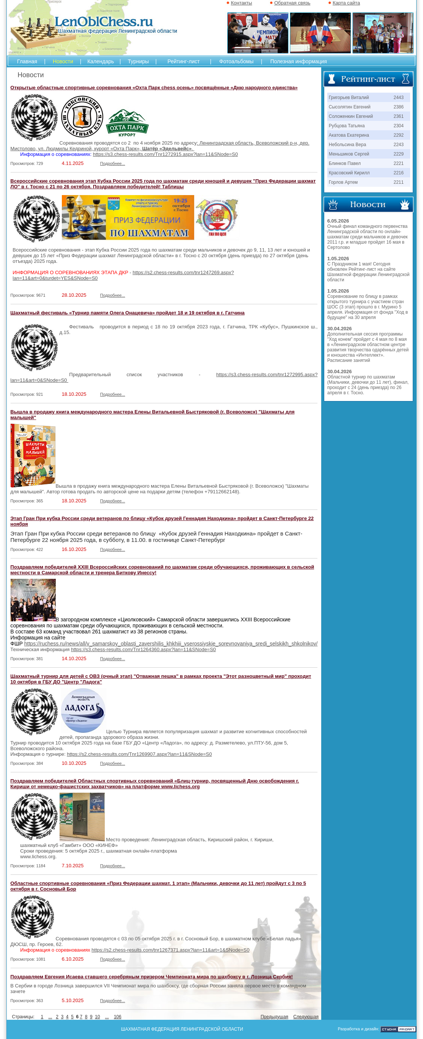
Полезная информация (298, 61)
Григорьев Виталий (349, 97)
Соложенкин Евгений (351, 116)
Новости (63, 61)
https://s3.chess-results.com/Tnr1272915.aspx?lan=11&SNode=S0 (165, 154)
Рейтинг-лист (183, 61)
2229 (399, 154)
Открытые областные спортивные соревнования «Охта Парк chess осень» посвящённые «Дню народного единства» (154, 87)
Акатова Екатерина (349, 135)
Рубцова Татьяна (347, 125)
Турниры (138, 61)
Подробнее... (112, 163)
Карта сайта (346, 3)
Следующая (306, 1016)
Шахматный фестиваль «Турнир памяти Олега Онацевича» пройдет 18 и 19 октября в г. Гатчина (128, 313)
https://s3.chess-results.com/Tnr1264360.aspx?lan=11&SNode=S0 (143, 649)
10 (97, 1016)
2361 (399, 116)
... (50, 1016)
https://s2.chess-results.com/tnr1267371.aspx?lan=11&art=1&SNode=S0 (171, 950)
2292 (399, 135)
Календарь (100, 61)
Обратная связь (292, 3)
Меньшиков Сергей (349, 154)
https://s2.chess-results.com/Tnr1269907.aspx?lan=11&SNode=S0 (139, 754)
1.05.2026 (338, 258)
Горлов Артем (343, 182)
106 (117, 1016)
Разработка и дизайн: (358, 1029)
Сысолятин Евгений (350, 107)
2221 (399, 163)
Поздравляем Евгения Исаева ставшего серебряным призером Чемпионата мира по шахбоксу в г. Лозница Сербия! (152, 976)
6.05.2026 (338, 221)
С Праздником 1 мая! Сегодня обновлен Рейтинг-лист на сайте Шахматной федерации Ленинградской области (368, 271)
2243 (399, 144)
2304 (399, 125)
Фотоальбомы (236, 61)
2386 (399, 107)
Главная (27, 61)
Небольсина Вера (347, 144)
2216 (399, 172)
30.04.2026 (339, 328)
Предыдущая (274, 1016)
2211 (399, 182)
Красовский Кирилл (349, 172)
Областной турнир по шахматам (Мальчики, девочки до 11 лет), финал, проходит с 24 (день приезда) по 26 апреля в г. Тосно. (368, 384)
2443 (399, 97)
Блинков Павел (345, 163)
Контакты (241, 3)
